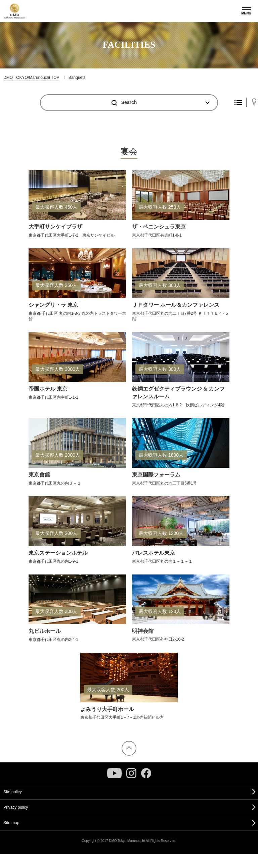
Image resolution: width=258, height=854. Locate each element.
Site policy (12, 792)
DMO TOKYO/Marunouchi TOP (31, 77)
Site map (11, 822)
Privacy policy (15, 807)
